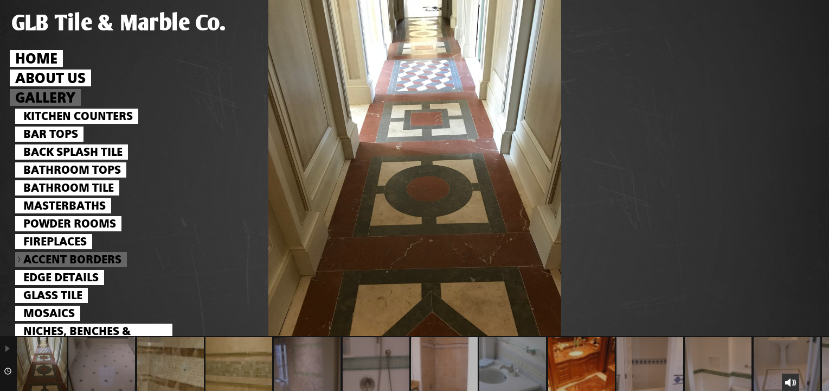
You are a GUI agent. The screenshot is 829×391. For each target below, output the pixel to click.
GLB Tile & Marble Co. (118, 23)
